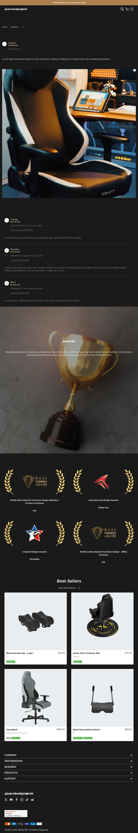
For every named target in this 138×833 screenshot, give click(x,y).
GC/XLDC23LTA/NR (20, 260)
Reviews (14, 27)
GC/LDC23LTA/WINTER (22, 230)
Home (4, 27)
